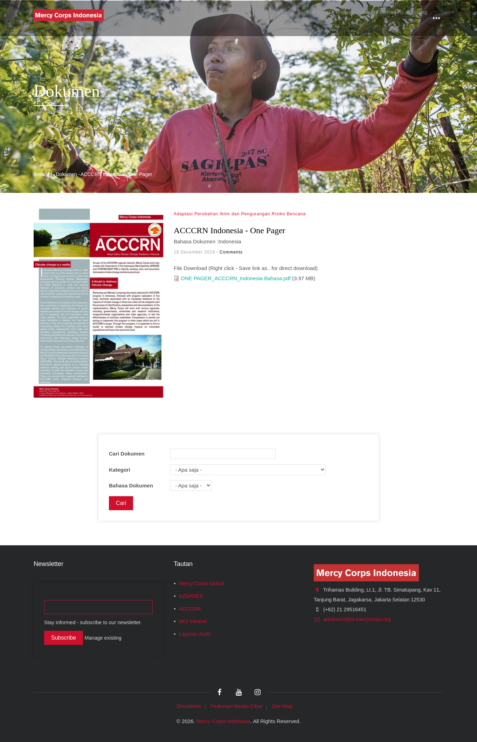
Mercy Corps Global (201, 583)
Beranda (250, 18)
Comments (231, 252)
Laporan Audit (194, 634)
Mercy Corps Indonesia (223, 721)
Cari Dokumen (127, 454)
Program (327, 18)
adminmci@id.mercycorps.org (352, 619)
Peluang (414, 18)
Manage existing (103, 638)
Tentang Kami (288, 18)
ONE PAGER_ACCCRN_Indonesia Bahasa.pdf (236, 278)
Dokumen (382, 18)
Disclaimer (189, 706)
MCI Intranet (193, 621)
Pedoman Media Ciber (236, 706)
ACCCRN (190, 609)
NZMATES (191, 596)
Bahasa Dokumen (131, 485)
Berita (354, 18)
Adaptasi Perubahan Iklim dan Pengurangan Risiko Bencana (240, 213)
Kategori (119, 470)
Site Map (282, 706)
